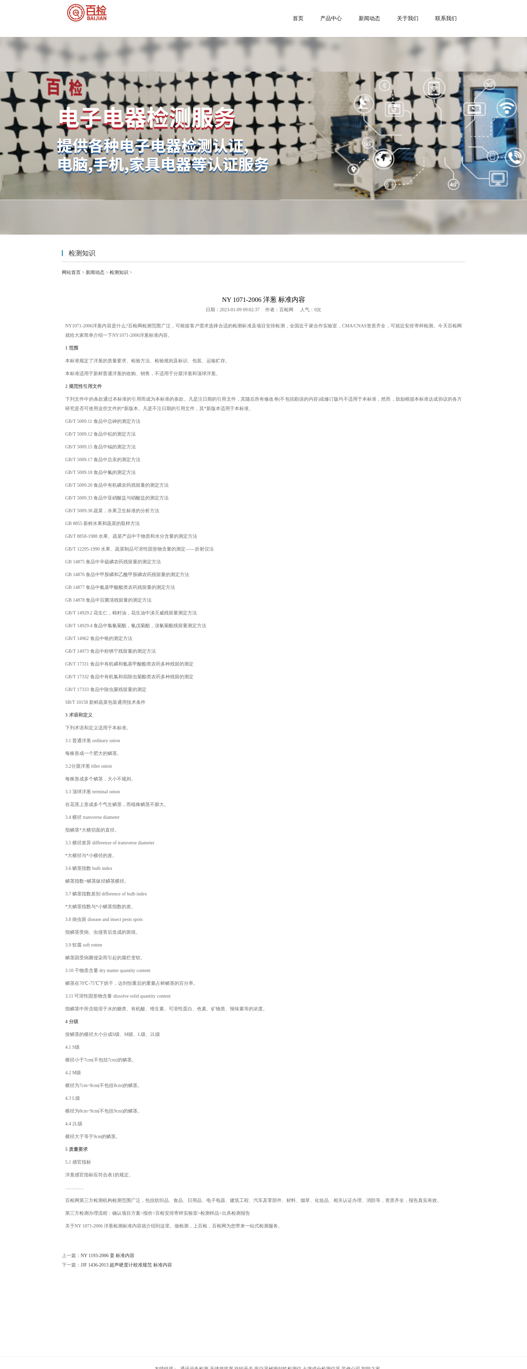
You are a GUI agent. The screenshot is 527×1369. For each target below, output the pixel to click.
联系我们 (446, 18)
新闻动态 (369, 18)
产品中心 (331, 18)
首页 (298, 18)
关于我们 (407, 18)
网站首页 (71, 272)
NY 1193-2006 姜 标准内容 (107, 1255)
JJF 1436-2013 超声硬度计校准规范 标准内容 (126, 1264)
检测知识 (119, 272)
